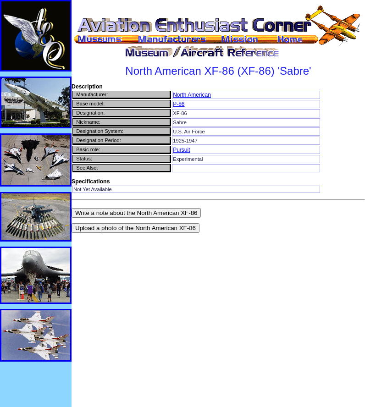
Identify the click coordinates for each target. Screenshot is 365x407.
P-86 (178, 104)
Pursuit (181, 150)
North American (192, 95)
